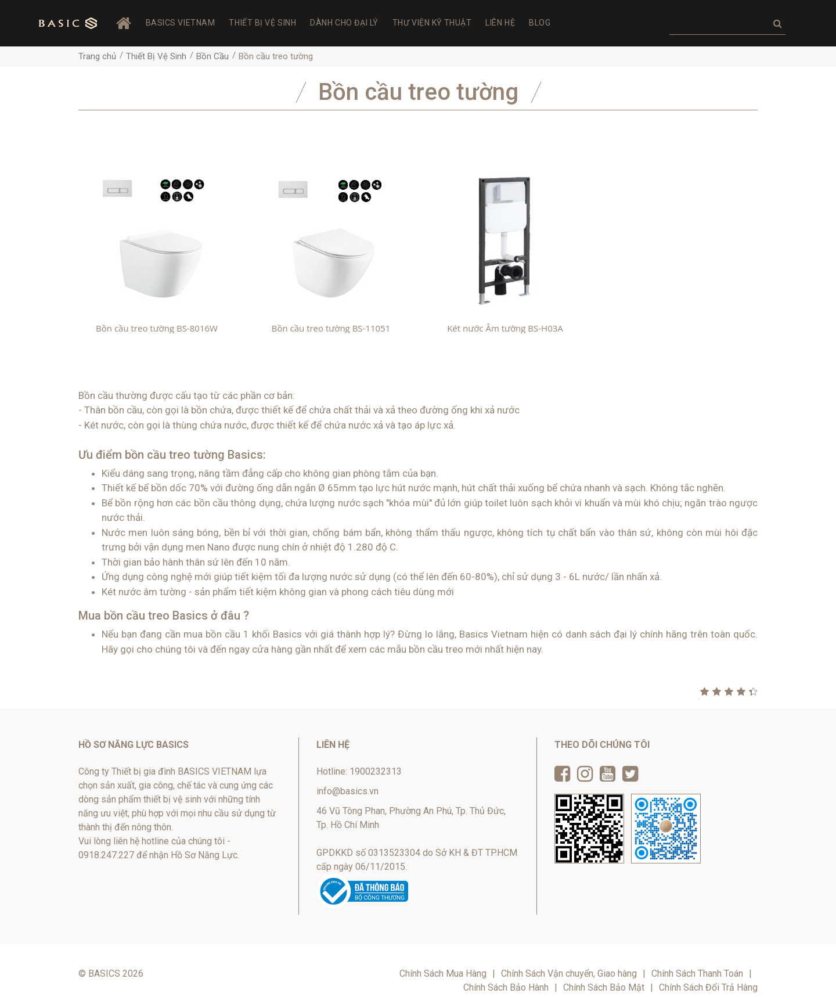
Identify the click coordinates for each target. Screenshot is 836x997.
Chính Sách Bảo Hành (506, 987)
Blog (539, 22)
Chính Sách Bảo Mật (603, 987)
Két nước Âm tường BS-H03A (505, 328)
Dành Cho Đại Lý (344, 22)
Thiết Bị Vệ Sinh (262, 22)
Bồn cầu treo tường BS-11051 (331, 328)
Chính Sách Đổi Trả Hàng (708, 987)
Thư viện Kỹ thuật (432, 22)
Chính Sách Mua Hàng (443, 973)
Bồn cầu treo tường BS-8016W (157, 328)
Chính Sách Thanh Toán (697, 973)
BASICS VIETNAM (180, 22)
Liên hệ (500, 22)
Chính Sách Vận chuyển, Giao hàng (569, 973)
